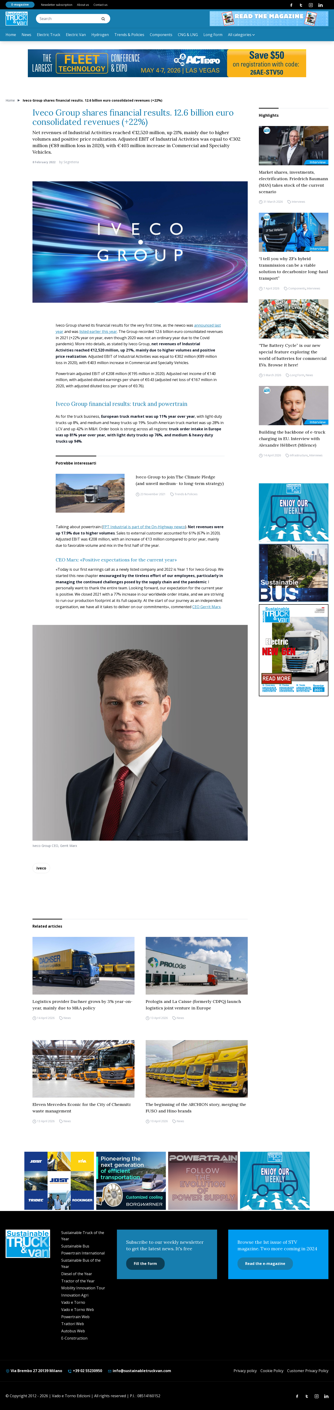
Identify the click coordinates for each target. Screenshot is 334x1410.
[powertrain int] (203, 1181)
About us (83, 5)
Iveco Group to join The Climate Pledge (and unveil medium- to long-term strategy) (180, 480)
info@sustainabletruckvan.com (139, 1370)
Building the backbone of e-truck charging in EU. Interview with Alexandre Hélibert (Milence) (292, 438)
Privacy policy (245, 1370)
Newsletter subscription (56, 5)
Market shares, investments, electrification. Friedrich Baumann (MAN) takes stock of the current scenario (293, 181)
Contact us (100, 5)
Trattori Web (72, 1323)
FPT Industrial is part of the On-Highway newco (144, 526)
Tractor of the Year (78, 1281)
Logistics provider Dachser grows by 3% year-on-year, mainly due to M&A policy (82, 1005)
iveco (41, 868)
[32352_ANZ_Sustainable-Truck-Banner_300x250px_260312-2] (59, 1181)
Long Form (212, 34)
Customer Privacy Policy (307, 1370)
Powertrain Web (75, 1316)
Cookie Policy (271, 1370)
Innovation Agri (74, 1295)
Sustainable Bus (75, 1246)
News (26, 34)
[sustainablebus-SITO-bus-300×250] (293, 573)
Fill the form (145, 1263)
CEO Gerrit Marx (206, 606)
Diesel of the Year (76, 1273)
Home (11, 34)
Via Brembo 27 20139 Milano (34, 1370)
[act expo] (167, 63)
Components (161, 34)
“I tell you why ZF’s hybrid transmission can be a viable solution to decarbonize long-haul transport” (293, 268)
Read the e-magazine (265, 1263)
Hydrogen (100, 34)
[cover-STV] (293, 650)
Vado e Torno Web (77, 1309)
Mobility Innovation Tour (83, 1288)
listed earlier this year (98, 331)
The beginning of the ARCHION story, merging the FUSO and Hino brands (196, 1108)
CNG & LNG (188, 34)
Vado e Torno (73, 1302)
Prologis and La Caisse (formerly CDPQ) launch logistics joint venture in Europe (193, 1005)
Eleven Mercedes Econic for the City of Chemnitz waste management (81, 1108)
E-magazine (20, 5)
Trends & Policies (129, 34)
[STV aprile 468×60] (269, 18)
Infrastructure (299, 455)
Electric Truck (48, 34)
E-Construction (74, 1338)
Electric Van (76, 34)
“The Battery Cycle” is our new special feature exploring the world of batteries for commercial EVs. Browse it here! (293, 355)
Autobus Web (73, 1331)
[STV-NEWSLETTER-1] (293, 512)
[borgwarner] (131, 1181)
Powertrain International (83, 1253)
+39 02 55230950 (85, 1370)
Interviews (298, 202)
